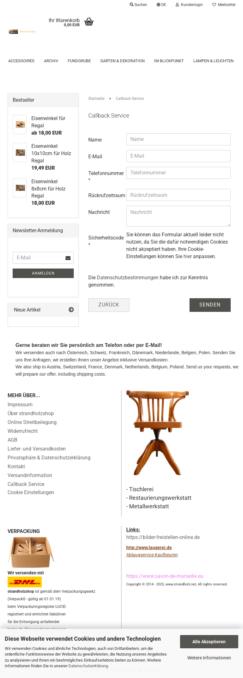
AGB (12, 440)
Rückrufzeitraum (105, 195)
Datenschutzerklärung (88, 665)
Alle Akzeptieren (209, 641)
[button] (161, 4)
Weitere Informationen (209, 657)
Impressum (20, 405)
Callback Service (26, 484)
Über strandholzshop (31, 413)
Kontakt (16, 466)
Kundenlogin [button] (189, 5)
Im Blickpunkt (169, 60)
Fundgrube (79, 60)
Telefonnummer (105, 173)
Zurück (108, 305)
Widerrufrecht (23, 431)
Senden (210, 305)
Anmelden (43, 273)
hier (188, 256)
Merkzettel (223, 5)
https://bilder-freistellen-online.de (163, 537)
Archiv (51, 60)
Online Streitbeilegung (32, 422)
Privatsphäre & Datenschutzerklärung (49, 458)
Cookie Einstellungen (31, 492)
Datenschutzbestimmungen (128, 278)
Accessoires (21, 60)
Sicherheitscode (105, 238)
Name (95, 140)
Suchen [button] (138, 5)
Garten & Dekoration (122, 60)
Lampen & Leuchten (213, 60)
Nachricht (99, 212)
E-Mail (95, 157)
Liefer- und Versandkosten (37, 449)
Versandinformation (30, 475)
